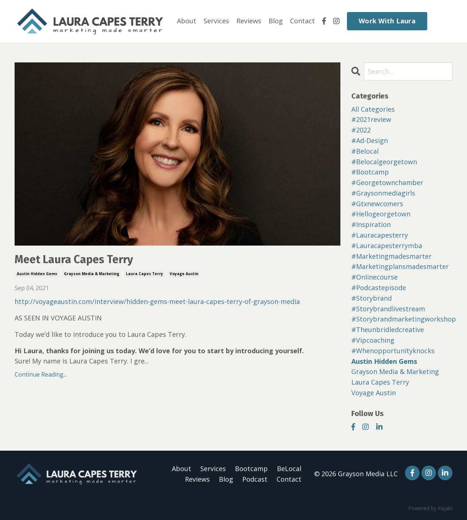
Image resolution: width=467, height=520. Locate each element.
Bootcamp (251, 468)
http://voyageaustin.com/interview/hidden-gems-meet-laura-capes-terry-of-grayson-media (157, 301)
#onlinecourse (374, 277)
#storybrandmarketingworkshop (402, 319)
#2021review (371, 119)
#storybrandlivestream (388, 308)
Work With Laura (387, 20)
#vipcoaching (372, 340)
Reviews (248, 20)
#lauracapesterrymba (386, 245)
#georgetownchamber (387, 182)
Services (216, 20)
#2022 (361, 130)
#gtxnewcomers (377, 203)
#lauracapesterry (379, 235)
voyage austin (184, 273)
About (186, 20)
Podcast (254, 479)
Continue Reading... (41, 374)
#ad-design (369, 140)
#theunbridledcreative (387, 329)
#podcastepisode (378, 287)
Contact (302, 20)
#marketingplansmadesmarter (400, 266)
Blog (276, 20)
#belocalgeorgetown (384, 161)
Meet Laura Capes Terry (74, 259)
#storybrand (371, 298)
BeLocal (289, 468)
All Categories (373, 109)
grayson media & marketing (91, 273)
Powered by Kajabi (430, 508)
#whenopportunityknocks (393, 350)
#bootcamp (370, 171)
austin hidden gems (37, 273)
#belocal (365, 151)
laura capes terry (144, 273)
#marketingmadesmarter (391, 256)
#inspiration (371, 224)
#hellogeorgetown (380, 213)
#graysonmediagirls (383, 193)
